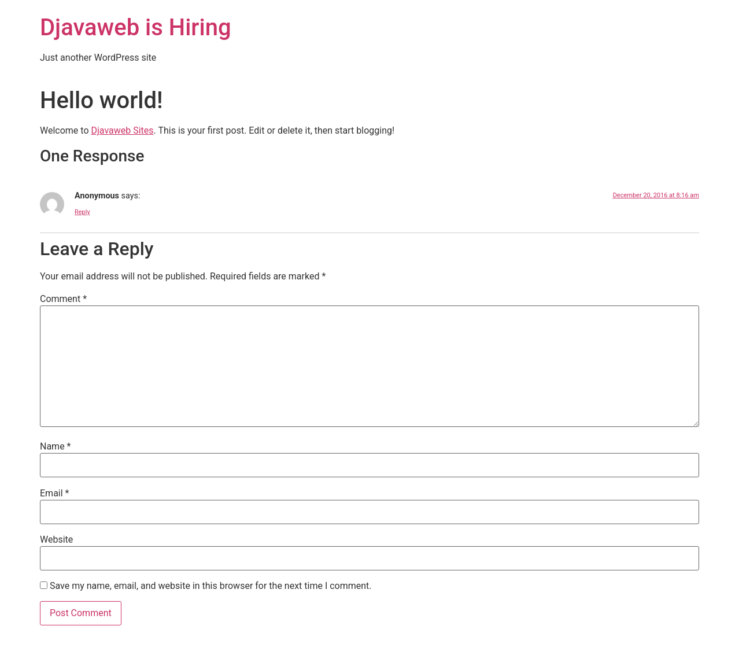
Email (54, 493)
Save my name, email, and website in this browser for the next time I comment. (211, 586)
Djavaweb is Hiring (135, 27)
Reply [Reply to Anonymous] (82, 212)
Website (56, 539)
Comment (63, 299)
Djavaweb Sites (122, 130)
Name (55, 446)
